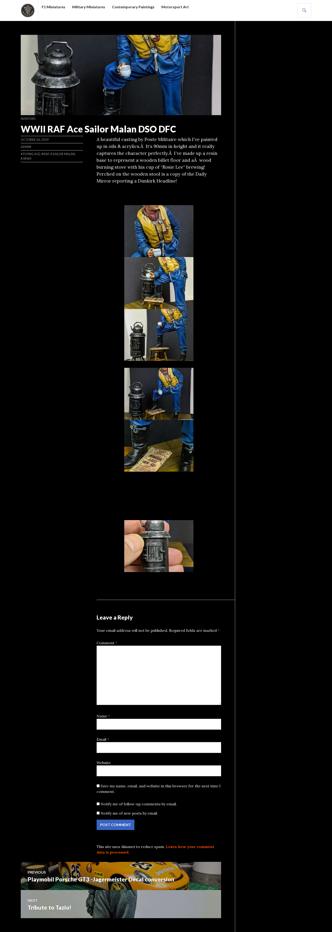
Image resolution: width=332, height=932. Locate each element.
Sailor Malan (64, 154)
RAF (46, 154)
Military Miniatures (88, 7)
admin (26, 147)
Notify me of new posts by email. (129, 813)
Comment (107, 643)
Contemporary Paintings (133, 7)
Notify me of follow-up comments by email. (139, 804)
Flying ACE (31, 154)
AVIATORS (28, 118)
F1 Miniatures (53, 7)
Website (104, 762)
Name (103, 716)
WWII (27, 158)
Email (103, 739)
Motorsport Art (175, 7)
